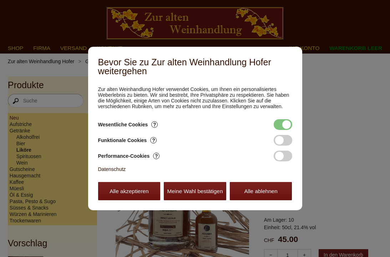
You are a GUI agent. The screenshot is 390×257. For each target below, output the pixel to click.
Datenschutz (112, 169)
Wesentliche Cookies (128, 124)
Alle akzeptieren (129, 191)
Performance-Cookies (129, 156)
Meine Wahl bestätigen (195, 191)
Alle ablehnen (260, 191)
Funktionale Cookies (127, 140)
